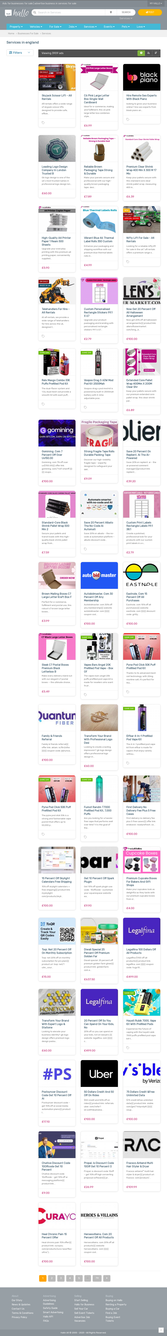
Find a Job (111, 1313)
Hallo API (48, 1316)
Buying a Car (112, 1308)
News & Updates (21, 1304)
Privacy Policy (19, 1317)
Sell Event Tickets (84, 1313)
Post (150, 12)
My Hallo (156, 3)
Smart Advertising (53, 1312)
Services (126, 18)
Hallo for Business (84, 1304)
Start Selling (81, 1300)
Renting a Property (116, 1304)
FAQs (46, 1320)
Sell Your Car (81, 1308)
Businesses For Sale (28, 33)
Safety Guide (50, 1308)
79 (97, 1278)
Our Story (17, 1300)
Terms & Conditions (22, 1313)
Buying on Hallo (114, 1300)
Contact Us (18, 1308)
